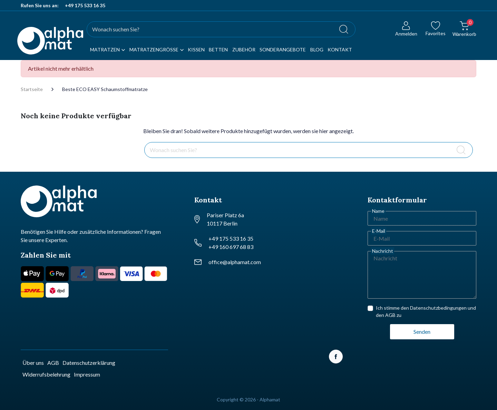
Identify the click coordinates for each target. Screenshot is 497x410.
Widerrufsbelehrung (46, 374)
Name (378, 211)
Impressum (87, 374)
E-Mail (378, 231)
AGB (53, 362)
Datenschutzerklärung (88, 362)
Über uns (33, 362)
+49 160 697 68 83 (230, 246)
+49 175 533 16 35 (85, 5)
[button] (464, 32)
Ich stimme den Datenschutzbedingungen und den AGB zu (426, 311)
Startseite (32, 89)
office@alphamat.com (234, 262)
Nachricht (382, 251)
